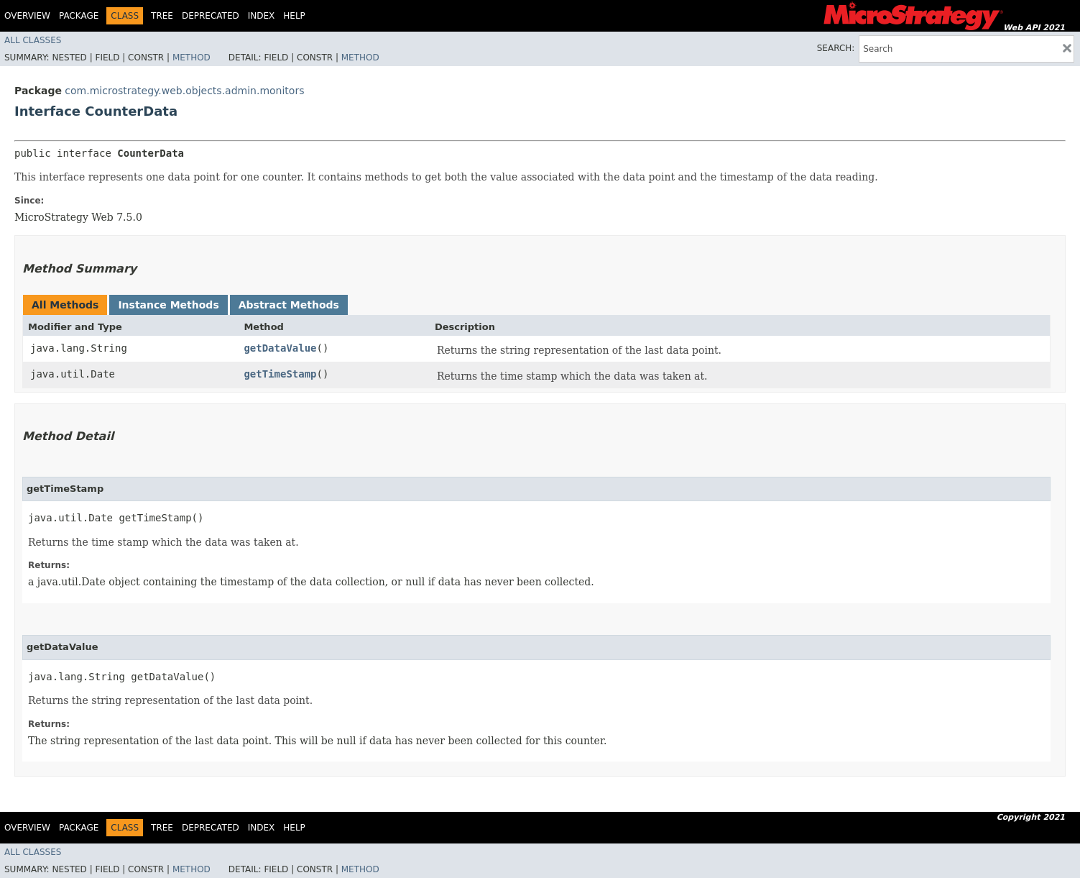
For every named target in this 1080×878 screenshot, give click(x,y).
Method (191, 57)
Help (294, 16)
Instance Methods (168, 305)
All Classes (32, 40)
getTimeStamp (280, 374)
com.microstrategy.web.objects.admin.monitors (184, 90)
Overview (27, 16)
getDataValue (280, 348)
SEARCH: (836, 48)
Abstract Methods (289, 305)
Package (78, 16)
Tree (162, 16)
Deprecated (210, 16)
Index (261, 16)
